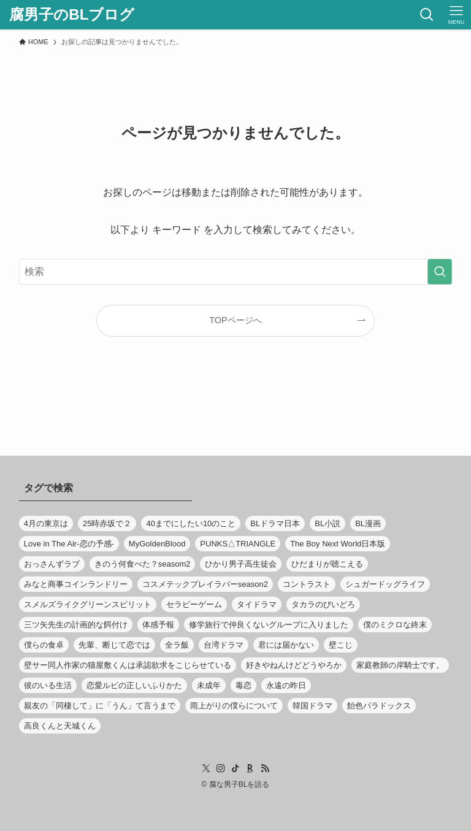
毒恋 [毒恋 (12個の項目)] (243, 685)
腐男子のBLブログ (71, 14)
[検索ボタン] (427, 14)
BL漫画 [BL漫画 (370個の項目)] (368, 523)
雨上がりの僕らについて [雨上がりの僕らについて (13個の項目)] (234, 705)
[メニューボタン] (456, 14)
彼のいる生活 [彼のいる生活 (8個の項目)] (48, 685)
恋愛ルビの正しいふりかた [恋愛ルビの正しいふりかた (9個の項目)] (134, 685)
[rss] (264, 768)
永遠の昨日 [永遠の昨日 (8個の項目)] (286, 685)
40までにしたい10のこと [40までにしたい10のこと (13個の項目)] (191, 523)
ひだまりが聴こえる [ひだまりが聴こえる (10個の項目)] (327, 564)
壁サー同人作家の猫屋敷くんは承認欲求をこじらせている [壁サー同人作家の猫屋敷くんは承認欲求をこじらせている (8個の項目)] (127, 665)
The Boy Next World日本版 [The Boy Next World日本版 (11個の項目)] (337, 543)
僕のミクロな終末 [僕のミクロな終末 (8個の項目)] (395, 624)
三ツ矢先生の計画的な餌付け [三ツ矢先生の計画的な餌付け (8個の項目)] (76, 624)
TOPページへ (235, 320)
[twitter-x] (206, 768)
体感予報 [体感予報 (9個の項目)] (158, 624)
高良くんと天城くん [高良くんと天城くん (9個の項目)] (60, 725)
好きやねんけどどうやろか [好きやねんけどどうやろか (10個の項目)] (294, 665)
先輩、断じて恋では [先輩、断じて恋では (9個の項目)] (114, 644)
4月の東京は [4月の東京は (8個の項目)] (46, 523)
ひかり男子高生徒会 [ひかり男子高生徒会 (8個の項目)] (241, 564)
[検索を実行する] (439, 272)
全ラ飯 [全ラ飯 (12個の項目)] (177, 644)
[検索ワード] (236, 272)
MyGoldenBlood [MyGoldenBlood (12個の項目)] (157, 543)
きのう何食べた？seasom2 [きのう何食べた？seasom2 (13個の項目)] (142, 564)
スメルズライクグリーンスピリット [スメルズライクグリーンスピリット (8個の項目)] (87, 604)
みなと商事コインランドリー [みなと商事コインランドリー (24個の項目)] (76, 584)
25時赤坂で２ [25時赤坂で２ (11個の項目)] (107, 523)
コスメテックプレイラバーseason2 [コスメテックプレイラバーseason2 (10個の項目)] (205, 584)
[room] (250, 768)
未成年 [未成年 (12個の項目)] (209, 685)
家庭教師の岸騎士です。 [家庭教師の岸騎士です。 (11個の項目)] (400, 665)
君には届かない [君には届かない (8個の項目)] (286, 644)
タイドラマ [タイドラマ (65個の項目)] (257, 604)
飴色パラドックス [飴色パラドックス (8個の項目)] (379, 705)
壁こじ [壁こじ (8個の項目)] (341, 644)
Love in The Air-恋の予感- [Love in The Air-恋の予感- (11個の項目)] (69, 543)
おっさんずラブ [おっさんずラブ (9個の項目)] (52, 564)
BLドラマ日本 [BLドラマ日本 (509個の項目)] (275, 523)
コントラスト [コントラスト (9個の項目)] (307, 584)
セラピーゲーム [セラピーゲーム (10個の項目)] (194, 604)
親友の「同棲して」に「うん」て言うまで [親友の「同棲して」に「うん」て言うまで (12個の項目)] (99, 705)
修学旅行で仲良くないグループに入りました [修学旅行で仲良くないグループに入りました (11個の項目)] (268, 624)
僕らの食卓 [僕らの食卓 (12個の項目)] (44, 644)
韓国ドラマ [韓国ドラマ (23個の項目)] (312, 705)
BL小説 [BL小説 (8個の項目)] (327, 523)
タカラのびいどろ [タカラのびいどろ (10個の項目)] (323, 604)
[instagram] (220, 768)
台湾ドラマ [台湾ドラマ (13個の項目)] (223, 644)
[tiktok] (235, 768)
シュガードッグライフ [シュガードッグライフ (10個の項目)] (385, 584)
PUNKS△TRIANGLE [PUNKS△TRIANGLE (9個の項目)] (237, 543)
